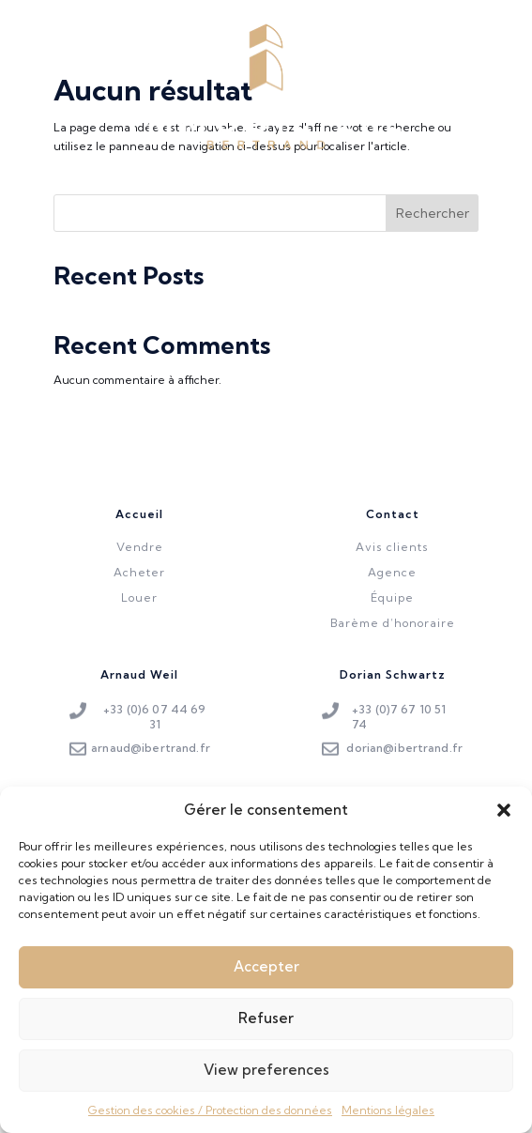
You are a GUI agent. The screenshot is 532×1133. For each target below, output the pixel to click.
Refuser (266, 1030)
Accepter (266, 979)
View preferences (266, 1082)
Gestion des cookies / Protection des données (210, 1121)
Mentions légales (388, 1121)
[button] (503, 821)
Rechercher (432, 213)
